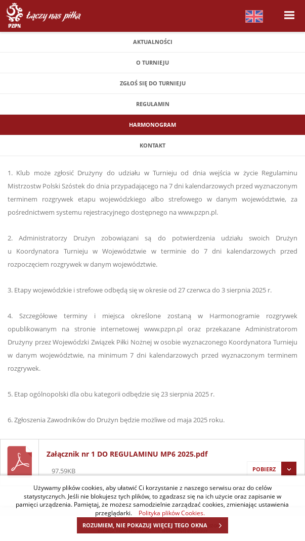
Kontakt (152, 145)
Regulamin (152, 104)
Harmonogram (152, 124)
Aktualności (152, 41)
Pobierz (271, 469)
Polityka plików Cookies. (172, 513)
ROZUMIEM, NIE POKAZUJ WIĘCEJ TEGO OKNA (155, 525)
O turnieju (152, 62)
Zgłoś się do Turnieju (153, 83)
